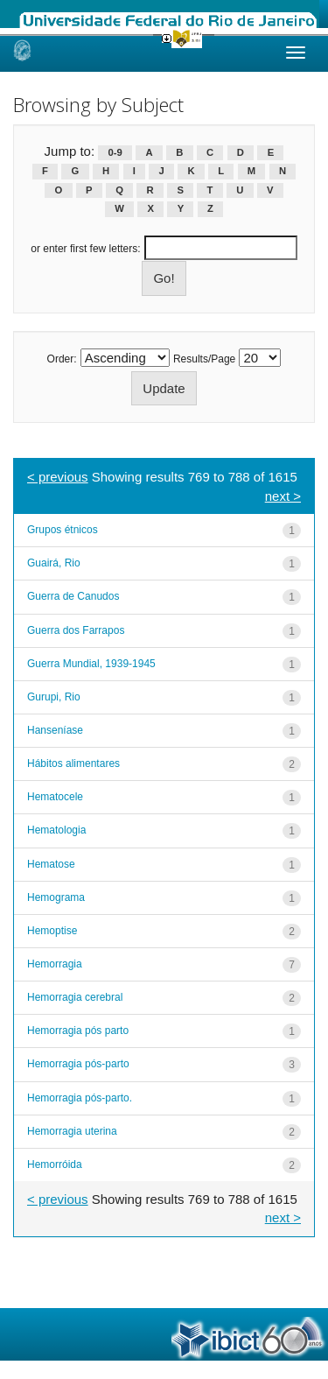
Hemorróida (54, 1164)
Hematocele (55, 797)
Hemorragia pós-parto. (79, 1098)
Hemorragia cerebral (74, 997)
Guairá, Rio (53, 563)
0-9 (115, 152)
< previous (57, 476)
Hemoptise (52, 931)
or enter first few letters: (85, 249)
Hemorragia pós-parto (78, 1064)
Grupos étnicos (62, 530)
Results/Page (204, 359)
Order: (62, 359)
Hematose (51, 864)
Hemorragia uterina (72, 1131)
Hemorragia (54, 964)
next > (283, 496)
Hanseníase (55, 730)
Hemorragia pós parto (78, 1030)
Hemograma (56, 897)
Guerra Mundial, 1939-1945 (91, 664)
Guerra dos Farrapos (75, 630)
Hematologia (56, 830)
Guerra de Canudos (73, 596)
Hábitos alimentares (73, 763)
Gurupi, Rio (53, 697)
